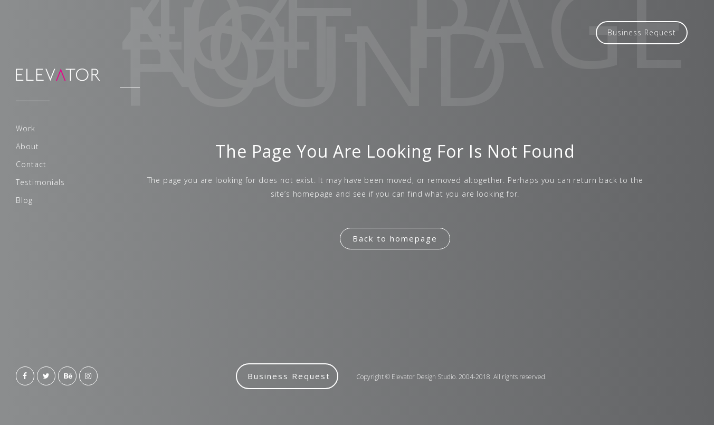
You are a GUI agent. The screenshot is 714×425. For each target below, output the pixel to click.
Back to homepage (395, 238)
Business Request (641, 32)
